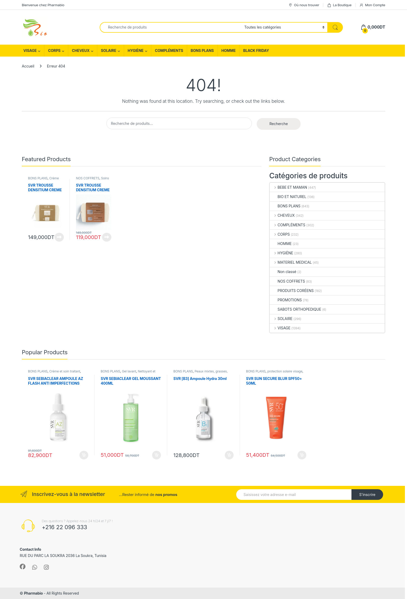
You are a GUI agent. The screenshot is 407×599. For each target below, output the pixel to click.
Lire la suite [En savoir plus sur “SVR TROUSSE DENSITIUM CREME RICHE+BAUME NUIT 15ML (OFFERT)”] (59, 237)
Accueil (28, 66)
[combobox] (170, 27)
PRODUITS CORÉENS (292, 290)
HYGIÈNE (136, 50)
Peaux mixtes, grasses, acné (200, 373)
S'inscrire (367, 494)
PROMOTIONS (286, 300)
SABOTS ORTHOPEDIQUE (295, 309)
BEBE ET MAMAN (288, 187)
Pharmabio (33, 593)
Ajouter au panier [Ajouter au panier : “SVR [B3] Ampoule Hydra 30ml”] (229, 455)
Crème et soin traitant (64, 371)
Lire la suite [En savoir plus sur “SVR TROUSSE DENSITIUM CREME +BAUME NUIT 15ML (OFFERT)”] (106, 237)
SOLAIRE (108, 50)
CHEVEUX (81, 50)
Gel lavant (129, 371)
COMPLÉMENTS (169, 50)
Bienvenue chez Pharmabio (43, 5)
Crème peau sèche (43, 179)
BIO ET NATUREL (288, 196)
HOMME (228, 50)
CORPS (54, 50)
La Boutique (339, 5)
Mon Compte (372, 5)
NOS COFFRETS (87, 178)
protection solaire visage (284, 371)
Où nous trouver (303, 5)
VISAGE (30, 50)
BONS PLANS (202, 50)
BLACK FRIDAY (256, 50)
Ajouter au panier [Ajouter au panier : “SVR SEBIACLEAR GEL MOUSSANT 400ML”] (156, 455)
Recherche (278, 123)
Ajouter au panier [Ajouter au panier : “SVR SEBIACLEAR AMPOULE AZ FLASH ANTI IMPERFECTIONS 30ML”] (83, 455)
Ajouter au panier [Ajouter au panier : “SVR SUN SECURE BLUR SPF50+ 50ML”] (301, 455)
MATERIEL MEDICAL (291, 262)
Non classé (283, 271)
